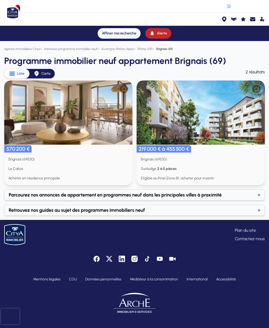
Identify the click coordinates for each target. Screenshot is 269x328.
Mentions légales (47, 279)
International (197, 279)
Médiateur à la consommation (154, 279)
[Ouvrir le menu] (228, 6)
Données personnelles (103, 279)
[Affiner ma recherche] (119, 33)
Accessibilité (226, 279)
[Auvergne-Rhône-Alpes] (117, 49)
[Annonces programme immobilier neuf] (70, 49)
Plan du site (245, 230)
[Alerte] (158, 33)
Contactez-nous (250, 238)
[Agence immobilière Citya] (22, 49)
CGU (73, 279)
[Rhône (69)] (145, 49)
